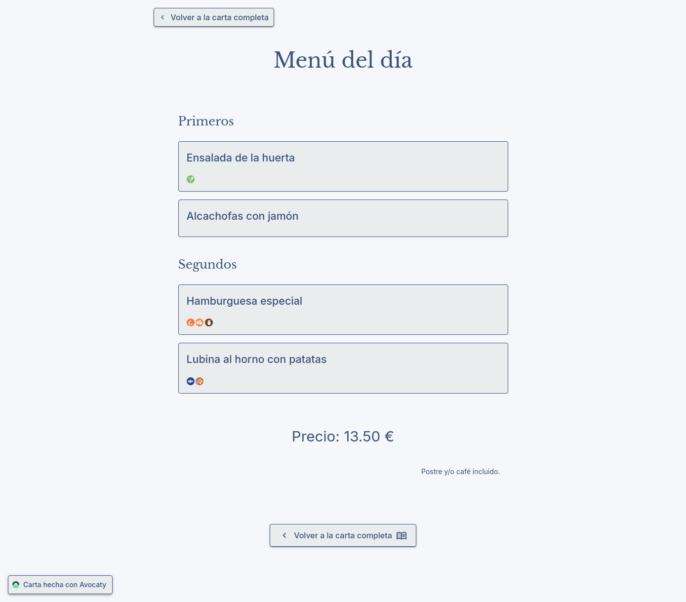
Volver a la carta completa (343, 535)
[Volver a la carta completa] (214, 17)
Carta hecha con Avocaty (60, 585)
